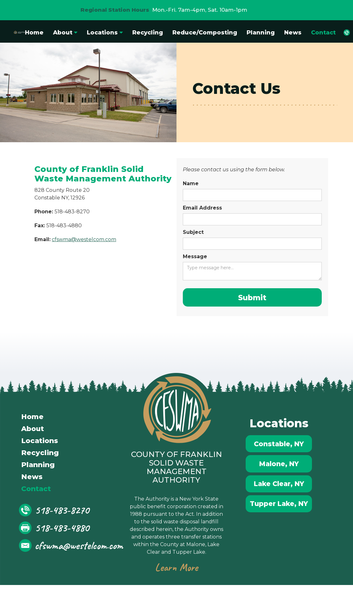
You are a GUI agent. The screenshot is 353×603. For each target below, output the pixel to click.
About (32, 430)
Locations (39, 442)
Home (34, 32)
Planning (261, 32)
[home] (14, 32)
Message (195, 256)
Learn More (176, 569)
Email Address (202, 208)
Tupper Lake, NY (279, 516)
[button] (65, 32)
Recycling (147, 32)
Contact (323, 32)
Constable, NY (279, 447)
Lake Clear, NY (279, 493)
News (293, 32)
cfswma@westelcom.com (84, 239)
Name (191, 183)
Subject (193, 232)
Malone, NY (279, 470)
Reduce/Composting (204, 32)
